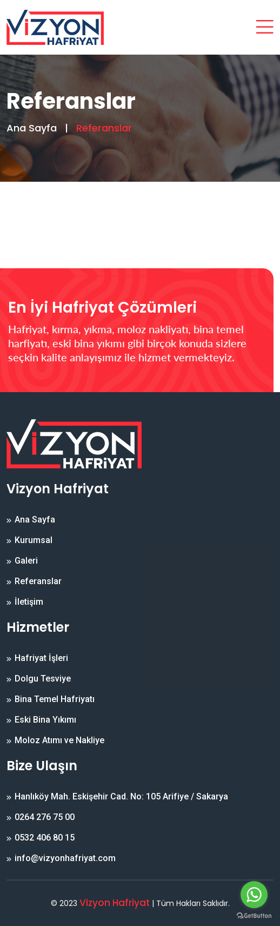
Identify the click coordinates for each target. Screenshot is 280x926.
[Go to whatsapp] (254, 894)
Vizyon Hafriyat (114, 902)
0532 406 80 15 (45, 838)
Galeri (26, 561)
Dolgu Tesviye (43, 679)
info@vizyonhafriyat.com (65, 858)
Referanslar (38, 581)
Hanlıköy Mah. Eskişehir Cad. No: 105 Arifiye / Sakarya (121, 797)
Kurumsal (33, 540)
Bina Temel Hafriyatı (55, 699)
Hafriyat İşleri (41, 658)
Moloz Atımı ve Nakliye (59, 740)
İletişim (29, 602)
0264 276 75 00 (45, 817)
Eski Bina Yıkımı (45, 720)
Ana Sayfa (31, 128)
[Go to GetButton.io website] (254, 915)
